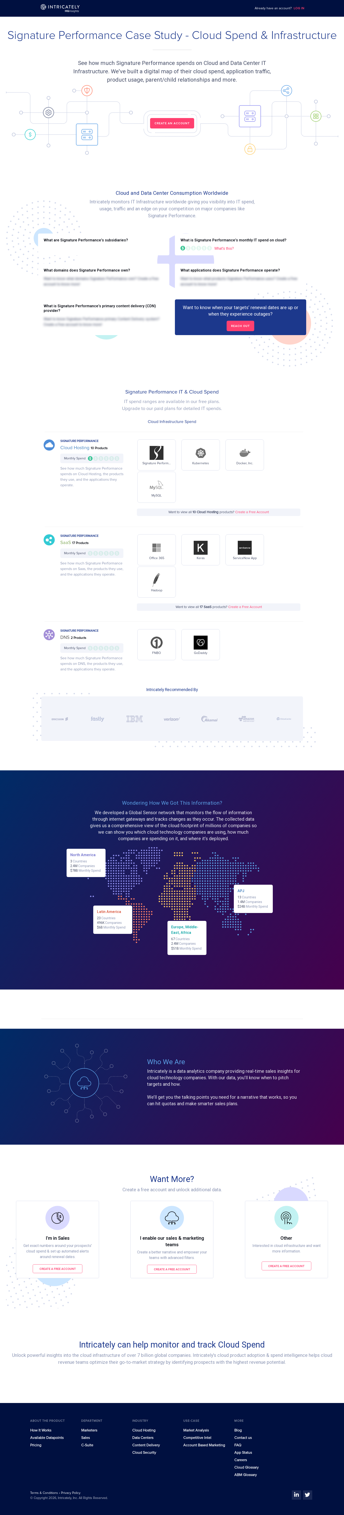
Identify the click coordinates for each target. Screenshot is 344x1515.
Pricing (35, 1445)
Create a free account (57, 1269)
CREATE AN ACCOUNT (172, 123)
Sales (85, 1438)
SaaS (66, 542)
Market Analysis (196, 1430)
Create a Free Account (252, 512)
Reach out (240, 326)
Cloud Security (144, 1452)
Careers (240, 1460)
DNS (65, 637)
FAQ (237, 1445)
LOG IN (299, 8)
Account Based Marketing (204, 1445)
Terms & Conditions (44, 1493)
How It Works (40, 1430)
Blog (238, 1430)
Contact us (243, 1438)
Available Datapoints (47, 1438)
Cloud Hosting (75, 447)
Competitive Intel (197, 1438)
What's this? (224, 248)
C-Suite (87, 1445)
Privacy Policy (70, 1493)
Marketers (89, 1430)
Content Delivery (146, 1445)
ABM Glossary (245, 1475)
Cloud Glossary (246, 1467)
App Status (243, 1452)
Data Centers (142, 1438)
